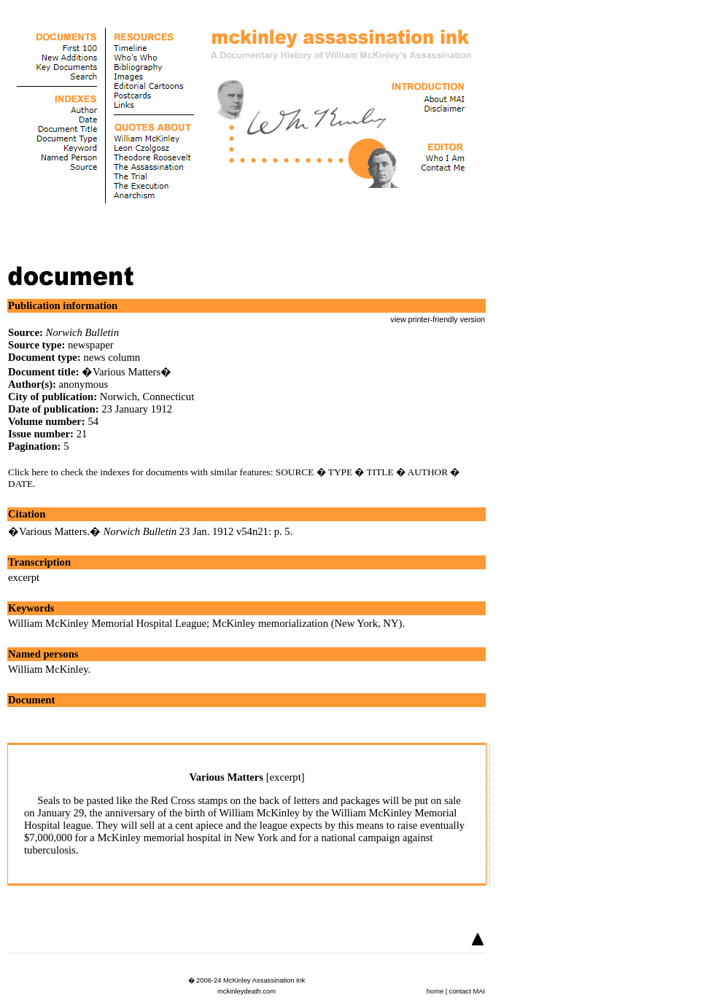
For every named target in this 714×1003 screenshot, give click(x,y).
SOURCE (295, 472)
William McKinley (48, 669)
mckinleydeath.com (246, 991)
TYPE (340, 472)
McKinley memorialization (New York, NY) (307, 623)
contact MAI (467, 991)
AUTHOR (428, 472)
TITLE (380, 472)
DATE (20, 483)
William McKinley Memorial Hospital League (107, 623)
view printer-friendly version (437, 319)
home (435, 991)
